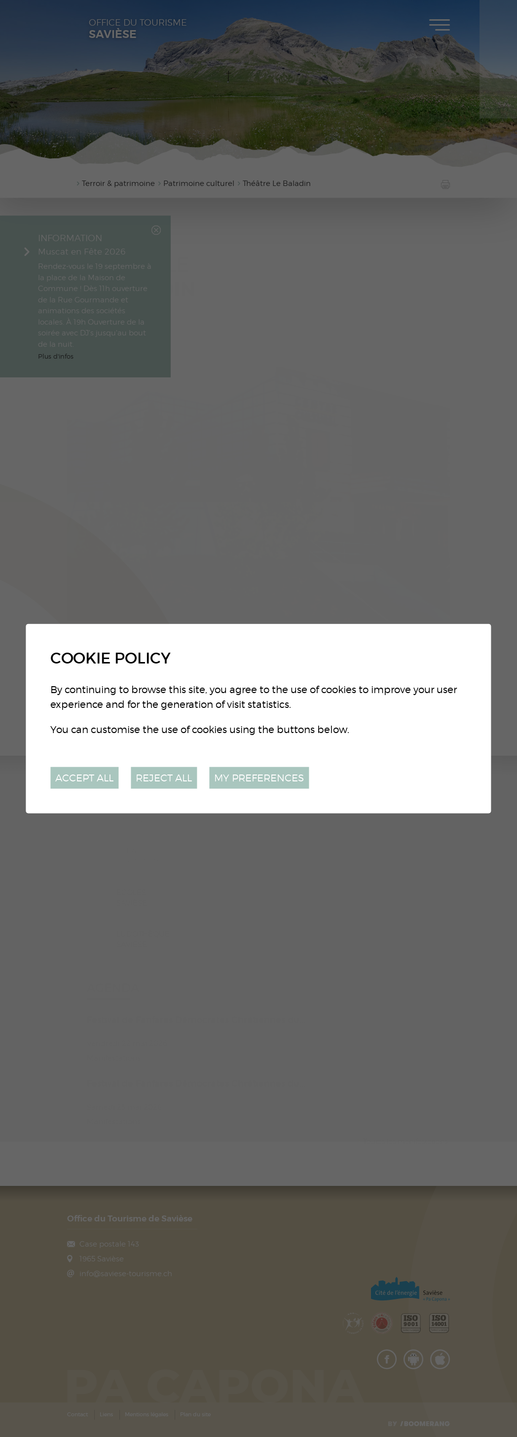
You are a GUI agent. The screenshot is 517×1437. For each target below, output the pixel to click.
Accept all (84, 777)
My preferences (259, 777)
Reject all (164, 777)
